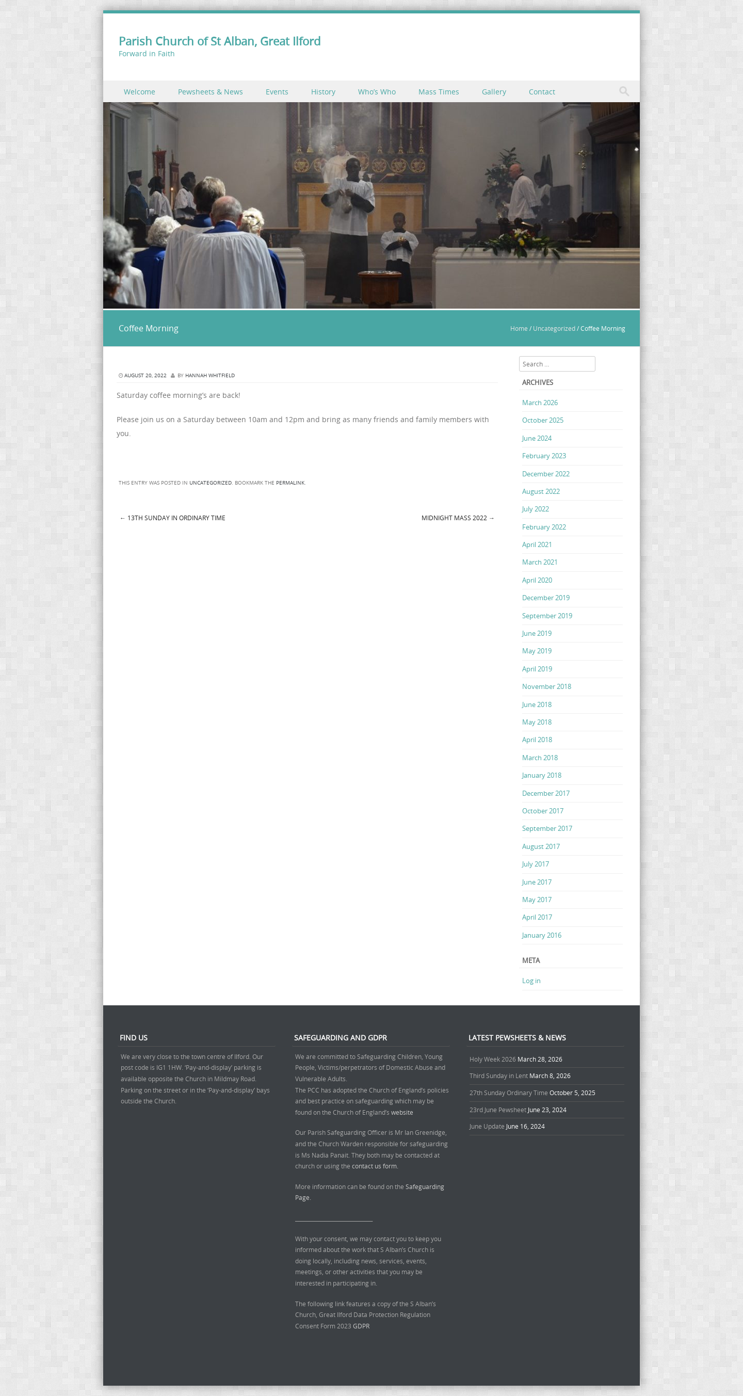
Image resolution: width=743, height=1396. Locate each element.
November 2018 (546, 686)
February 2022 (544, 527)
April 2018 (537, 739)
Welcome (139, 92)
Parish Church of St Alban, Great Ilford (219, 41)
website (402, 1112)
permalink (290, 482)
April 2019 (537, 668)
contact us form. (376, 1166)
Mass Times (438, 92)
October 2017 (542, 810)
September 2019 (547, 615)
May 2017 (537, 899)
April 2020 (537, 580)
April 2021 (537, 544)
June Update (487, 1126)
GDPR (361, 1326)
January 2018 (541, 775)
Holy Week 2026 (493, 1059)
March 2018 (540, 757)
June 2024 (537, 438)
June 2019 (537, 633)
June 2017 (537, 882)
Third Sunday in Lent (499, 1075)
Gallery (494, 92)
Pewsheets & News (210, 92)
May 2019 (537, 650)
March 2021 (540, 562)
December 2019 (546, 597)
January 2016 (541, 935)
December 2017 (546, 793)
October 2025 (542, 420)
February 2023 (544, 455)
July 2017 (535, 864)
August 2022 (541, 491)
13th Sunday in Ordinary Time (172, 518)
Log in (531, 980)
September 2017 (547, 828)
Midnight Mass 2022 (458, 518)
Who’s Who (377, 92)
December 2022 (546, 473)
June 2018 (537, 704)
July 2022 (535, 509)
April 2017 (537, 917)
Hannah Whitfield (210, 375)
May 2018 (537, 722)
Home (519, 328)
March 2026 (540, 402)
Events (277, 92)
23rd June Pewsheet (498, 1109)
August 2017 (541, 846)
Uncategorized (554, 328)
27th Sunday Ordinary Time (509, 1092)
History (323, 92)
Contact (542, 92)
